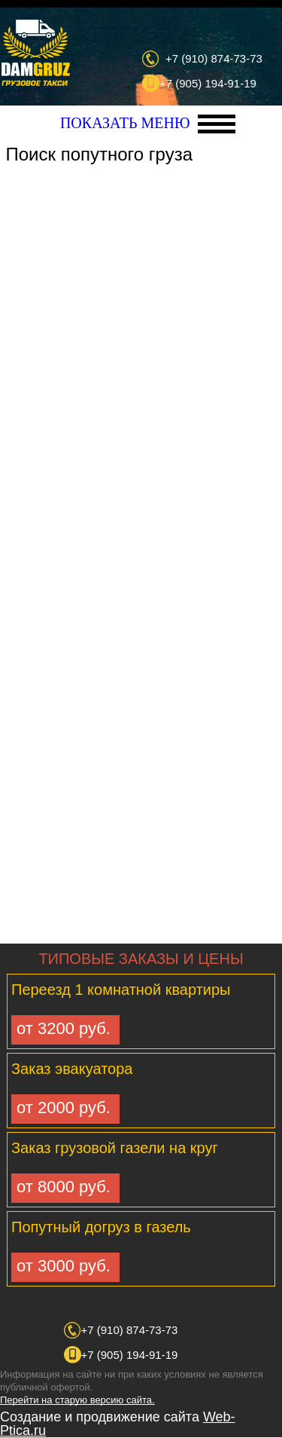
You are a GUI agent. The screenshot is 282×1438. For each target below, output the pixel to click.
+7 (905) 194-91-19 (207, 83)
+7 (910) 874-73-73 (213, 58)
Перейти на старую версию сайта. (77, 1400)
